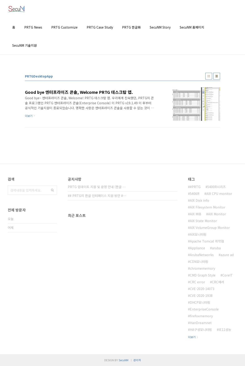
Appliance (197, 248)
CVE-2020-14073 (202, 288)
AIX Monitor (217, 214)
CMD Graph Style (203, 275)
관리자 (137, 360)
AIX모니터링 (198, 234)
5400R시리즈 (216, 186)
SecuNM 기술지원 (24, 45)
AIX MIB (195, 214)
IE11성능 (225, 329)
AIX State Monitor (203, 220)
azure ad (227, 254)
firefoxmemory (201, 316)
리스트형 (216, 76)
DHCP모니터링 (200, 302)
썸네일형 (208, 76)
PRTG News (33, 27)
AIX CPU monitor (219, 193)
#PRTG (195, 186)
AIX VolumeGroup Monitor (210, 227)
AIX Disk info (199, 200)
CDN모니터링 (199, 261)
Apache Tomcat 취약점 (207, 241)
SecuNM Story (160, 27)
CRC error (197, 282)
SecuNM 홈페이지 (192, 27)
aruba (216, 248)
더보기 (192, 337)
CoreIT (227, 275)
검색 (52, 190)
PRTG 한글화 (131, 27)
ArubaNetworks (202, 254)
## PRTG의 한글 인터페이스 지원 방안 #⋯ (97, 195)
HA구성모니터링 (201, 329)
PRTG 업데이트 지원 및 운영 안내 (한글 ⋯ (97, 186)
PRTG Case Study (100, 27)
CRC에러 (218, 282)
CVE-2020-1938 (201, 295)
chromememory (202, 268)
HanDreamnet (201, 322)
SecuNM (123, 360)
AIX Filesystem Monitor (207, 207)
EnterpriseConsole (204, 309)
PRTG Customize (64, 27)
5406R (194, 193)
